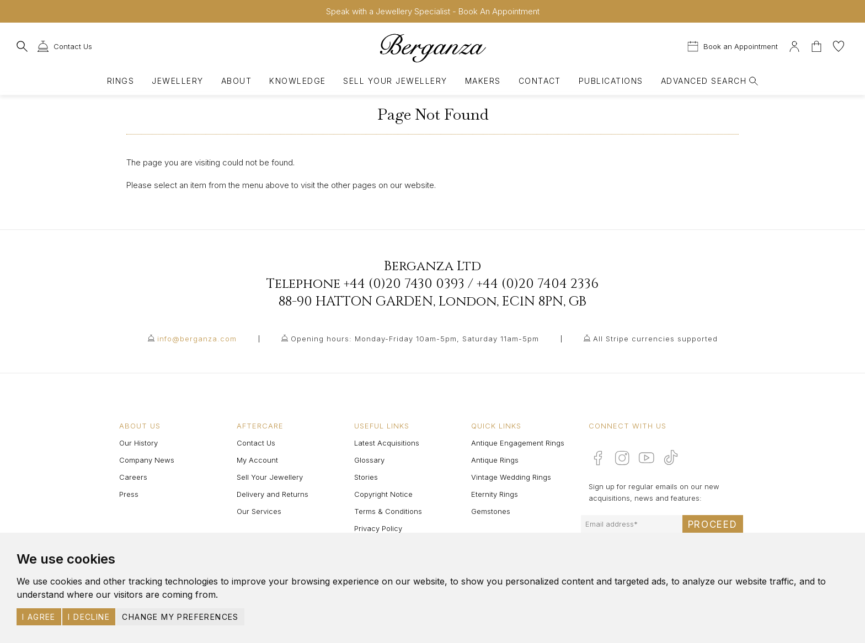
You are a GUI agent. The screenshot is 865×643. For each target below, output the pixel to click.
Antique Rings (495, 460)
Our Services (259, 511)
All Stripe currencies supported (655, 338)
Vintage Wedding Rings (511, 477)
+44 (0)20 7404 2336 (538, 284)
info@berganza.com (197, 338)
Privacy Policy (378, 528)
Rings (120, 80)
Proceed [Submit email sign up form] (713, 524)
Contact (540, 80)
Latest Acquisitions (386, 442)
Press (128, 494)
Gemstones (490, 511)
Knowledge (297, 80)
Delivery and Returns (272, 494)
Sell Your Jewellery (395, 80)
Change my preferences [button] (180, 616)
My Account (257, 460)
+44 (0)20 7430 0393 (404, 284)
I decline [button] (89, 616)
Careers (133, 477)
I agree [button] (39, 616)
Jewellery (177, 80)
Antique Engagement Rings (517, 442)
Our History (138, 442)
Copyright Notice (383, 494)
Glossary (369, 460)
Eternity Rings (494, 494)
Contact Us (256, 442)
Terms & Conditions (388, 511)
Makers (483, 80)
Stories (366, 477)
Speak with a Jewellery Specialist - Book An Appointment (433, 11)
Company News (146, 460)
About (236, 80)
